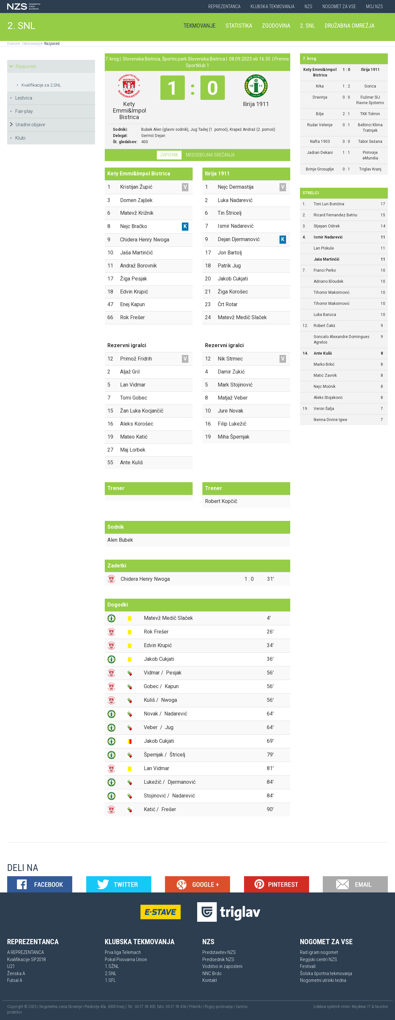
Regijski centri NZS (318, 959)
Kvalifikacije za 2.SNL (38, 85)
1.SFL (110, 980)
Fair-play (21, 111)
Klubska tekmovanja (272, 6)
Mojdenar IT (361, 1006)
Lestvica (21, 98)
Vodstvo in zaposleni (222, 966)
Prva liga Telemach (123, 952)
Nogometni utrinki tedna (323, 980)
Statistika (238, 25)
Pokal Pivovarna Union (126, 959)
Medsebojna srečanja (210, 155)
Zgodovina (276, 25)
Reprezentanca (224, 6)
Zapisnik (169, 155)
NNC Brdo (212, 973)
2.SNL (110, 973)
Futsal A (14, 980)
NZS (308, 6)
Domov (12, 43)
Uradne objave (27, 124)
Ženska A (16, 973)
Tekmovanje (200, 25)
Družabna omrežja (350, 25)
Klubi (17, 138)
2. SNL (21, 25)
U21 (11, 966)
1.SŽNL (112, 966)
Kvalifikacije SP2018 (26, 959)
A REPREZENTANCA (25, 952)
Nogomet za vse (339, 6)
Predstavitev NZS (219, 952)
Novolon (381, 1006)
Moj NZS (374, 6)
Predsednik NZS (218, 959)
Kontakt (209, 980)
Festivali (308, 966)
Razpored (51, 43)
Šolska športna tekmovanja (326, 973)
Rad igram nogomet (319, 952)
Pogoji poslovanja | (220, 1006)
